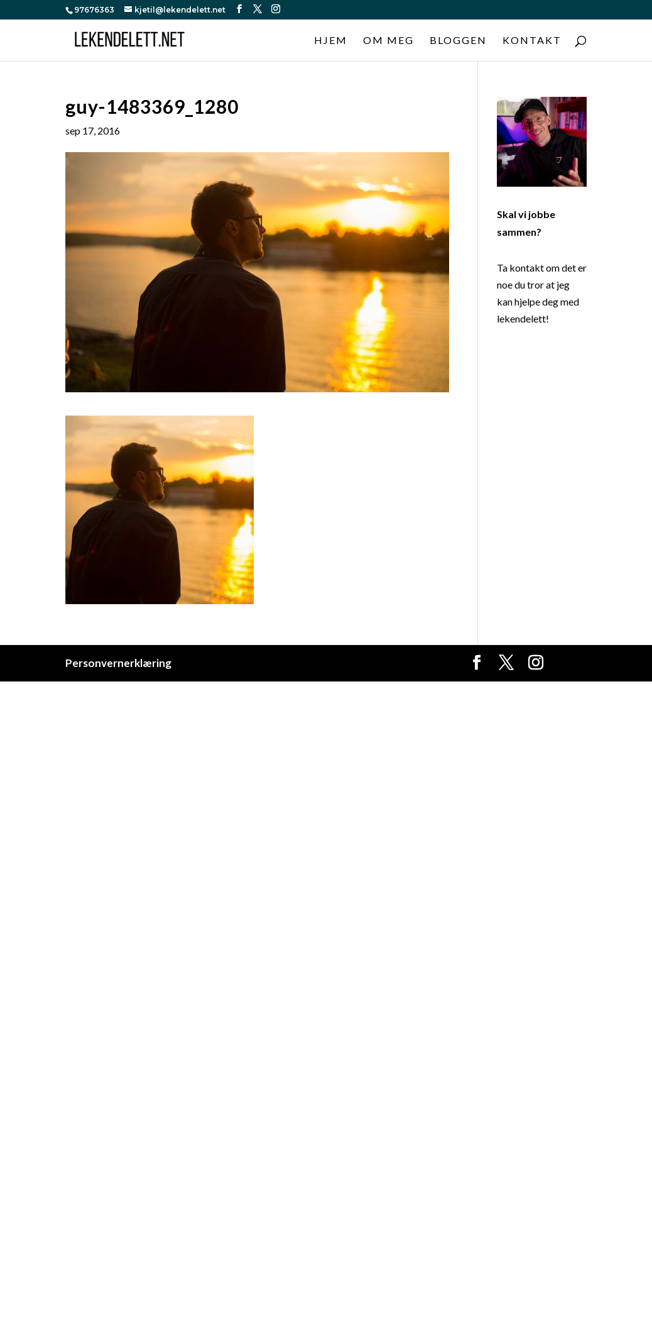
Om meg (388, 41)
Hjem (330, 41)
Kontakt (532, 41)
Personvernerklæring (118, 663)
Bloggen (458, 41)
